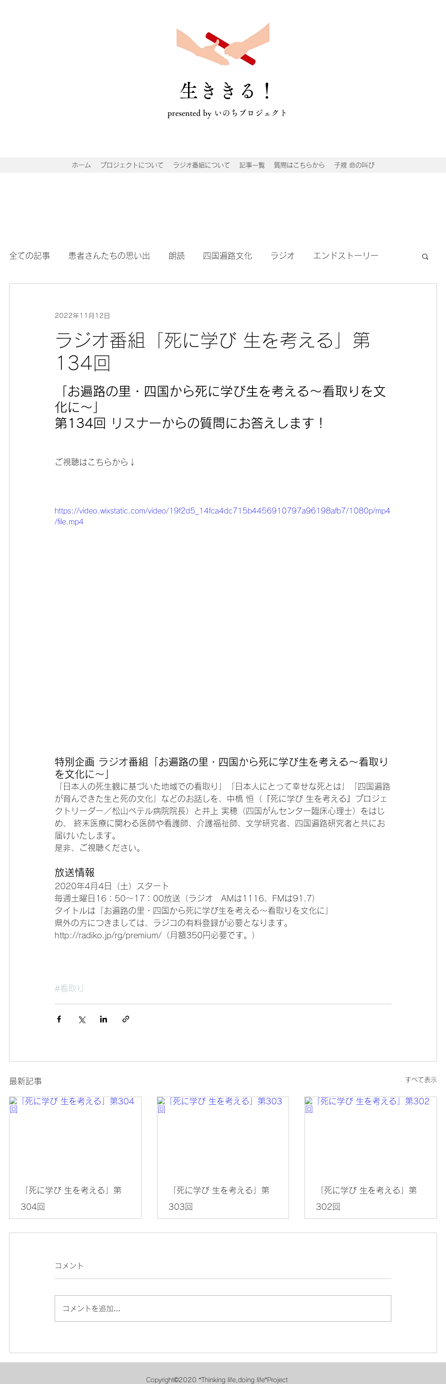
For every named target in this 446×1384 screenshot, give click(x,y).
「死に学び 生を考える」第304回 (71, 1198)
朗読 (176, 256)
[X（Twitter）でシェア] (81, 1019)
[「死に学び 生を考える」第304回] (75, 1134)
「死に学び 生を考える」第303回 (218, 1198)
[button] (425, 256)
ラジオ (282, 256)
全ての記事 (29, 256)
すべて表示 (421, 1080)
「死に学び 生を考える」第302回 (366, 1198)
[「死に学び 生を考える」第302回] (370, 1134)
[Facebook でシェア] (59, 1019)
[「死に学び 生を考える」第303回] (223, 1134)
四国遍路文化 (227, 256)
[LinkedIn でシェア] (103, 1019)
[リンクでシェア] (126, 1019)
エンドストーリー (346, 256)
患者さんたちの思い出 (109, 256)
